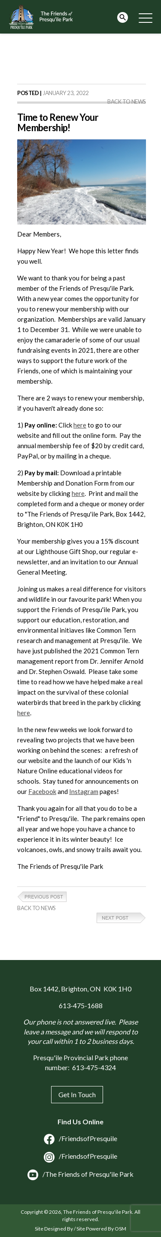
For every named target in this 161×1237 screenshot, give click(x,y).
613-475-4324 (94, 1067)
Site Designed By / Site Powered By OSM (80, 1228)
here (79, 425)
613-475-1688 (81, 1005)
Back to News (126, 101)
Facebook (42, 791)
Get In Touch (77, 1094)
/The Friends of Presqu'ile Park (80, 1174)
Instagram (83, 791)
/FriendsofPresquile (80, 1138)
